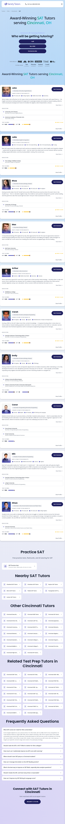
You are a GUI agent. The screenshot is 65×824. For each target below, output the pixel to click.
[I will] (32, 41)
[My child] (32, 46)
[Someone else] (32, 51)
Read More (59, 105)
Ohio (8, 11)
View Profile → (59, 128)
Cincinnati (14, 11)
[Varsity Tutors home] (12, 4)
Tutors (3, 11)
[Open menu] (61, 4)
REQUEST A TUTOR (32, 802)
